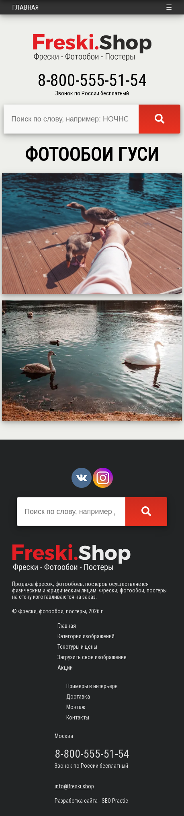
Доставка (78, 696)
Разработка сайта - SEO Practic (91, 801)
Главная (25, 7)
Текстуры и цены (77, 646)
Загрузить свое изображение (92, 657)
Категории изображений (85, 636)
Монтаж (75, 707)
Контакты (77, 717)
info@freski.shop (74, 786)
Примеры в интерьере (92, 686)
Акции (65, 667)
